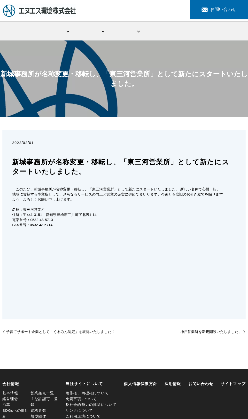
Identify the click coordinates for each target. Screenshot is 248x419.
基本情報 (10, 394)
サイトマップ (233, 385)
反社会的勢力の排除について (91, 405)
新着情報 (159, 31)
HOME (17, 31)
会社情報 (53, 31)
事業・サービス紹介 (88, 31)
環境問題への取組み (124, 31)
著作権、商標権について (87, 394)
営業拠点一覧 (42, 394)
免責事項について (81, 400)
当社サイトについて (84, 385)
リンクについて (79, 411)
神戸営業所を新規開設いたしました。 (211, 333)
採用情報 (230, 31)
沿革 (6, 405)
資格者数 (38, 411)
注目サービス (195, 31)
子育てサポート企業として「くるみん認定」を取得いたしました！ (60, 333)
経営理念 (10, 400)
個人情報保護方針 (140, 385)
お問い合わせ (219, 9)
